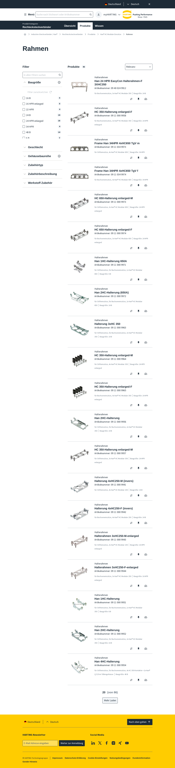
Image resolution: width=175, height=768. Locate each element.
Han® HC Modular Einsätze (110, 34)
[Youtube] (127, 743)
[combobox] (137, 67)
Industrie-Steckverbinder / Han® (44, 34)
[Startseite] (25, 34)
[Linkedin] (93, 743)
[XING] (120, 743)
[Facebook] (107, 743)
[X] (100, 743)
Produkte (85, 26)
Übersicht (69, 26)
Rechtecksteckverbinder (72, 34)
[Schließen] (149, 4)
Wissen (99, 26)
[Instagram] (113, 743)
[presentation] (133, 4)
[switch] (132, 98)
